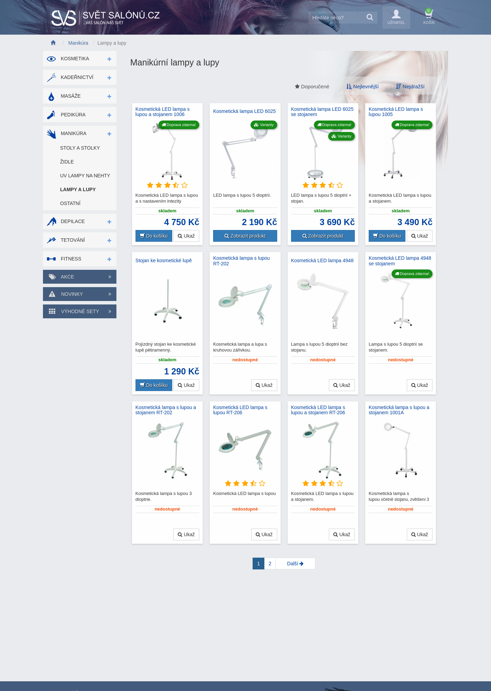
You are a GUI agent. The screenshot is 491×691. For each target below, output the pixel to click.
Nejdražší (410, 86)
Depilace (65, 221)
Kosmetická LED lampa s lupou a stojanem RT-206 (318, 410)
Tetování (65, 240)
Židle (67, 162)
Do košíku (154, 236)
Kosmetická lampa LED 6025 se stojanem (322, 112)
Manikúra (66, 133)
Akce (79, 277)
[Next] (295, 563)
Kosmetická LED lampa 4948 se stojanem (400, 261)
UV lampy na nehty (85, 175)
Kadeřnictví (70, 77)
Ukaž (186, 236)
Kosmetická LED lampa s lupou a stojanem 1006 (162, 112)
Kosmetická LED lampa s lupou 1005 (396, 112)
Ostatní (70, 203)
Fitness (63, 259)
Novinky (79, 294)
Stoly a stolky (80, 148)
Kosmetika (67, 58)
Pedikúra (66, 114)
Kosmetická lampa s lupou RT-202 (241, 261)
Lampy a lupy (78, 189)
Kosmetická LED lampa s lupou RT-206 (240, 410)
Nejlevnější (363, 86)
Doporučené (312, 86)
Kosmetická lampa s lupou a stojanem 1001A (399, 410)
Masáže (63, 96)
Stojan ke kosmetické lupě (163, 260)
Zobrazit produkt (245, 236)
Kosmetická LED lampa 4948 (322, 260)
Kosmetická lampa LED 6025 (244, 111)
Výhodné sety (79, 311)
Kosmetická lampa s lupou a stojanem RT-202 (165, 410)
